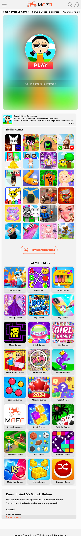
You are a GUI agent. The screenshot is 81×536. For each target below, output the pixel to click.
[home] (39, 4)
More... (72, 123)
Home (5, 11)
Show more (14, 517)
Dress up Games (20, 11)
